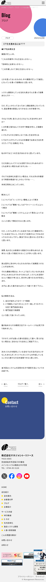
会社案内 (7, 496)
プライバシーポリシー (26, 576)
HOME (4, 487)
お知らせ (4, 545)
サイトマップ (40, 576)
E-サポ (6, 519)
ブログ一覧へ (23, 384)
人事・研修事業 (10, 530)
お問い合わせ (6, 540)
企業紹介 (7, 507)
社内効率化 (8, 523)
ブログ (7, 38)
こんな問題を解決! (8, 535)
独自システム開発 (11, 526)
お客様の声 (8, 499)
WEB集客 (8, 515)
